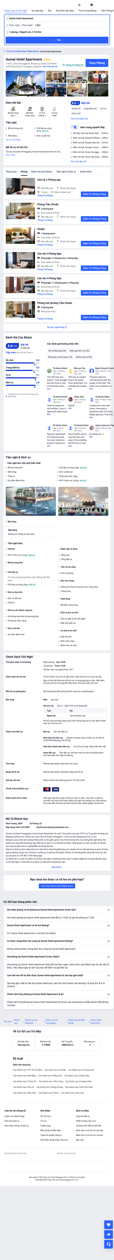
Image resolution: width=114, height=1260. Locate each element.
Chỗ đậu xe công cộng (69, 467)
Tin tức (43, 1121)
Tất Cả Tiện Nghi (13, 140)
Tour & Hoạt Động (87, 10)
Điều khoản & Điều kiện (50, 1130)
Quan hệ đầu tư (83, 1116)
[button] (85, 4)
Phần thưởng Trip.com (86, 1121)
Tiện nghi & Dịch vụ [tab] (66, 171)
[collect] (108, 1224)
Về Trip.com (45, 1116)
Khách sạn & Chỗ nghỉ (16, 10)
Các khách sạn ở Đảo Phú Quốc (79, 1087)
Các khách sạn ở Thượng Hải (81, 1070)
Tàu (49, 10)
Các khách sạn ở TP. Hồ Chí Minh (27, 1070)
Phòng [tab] (24, 171)
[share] (108, 1234)
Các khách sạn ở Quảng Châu (79, 1081)
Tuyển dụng (45, 1126)
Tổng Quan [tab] (11, 171)
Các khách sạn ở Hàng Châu (76, 1076)
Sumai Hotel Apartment (24, 59)
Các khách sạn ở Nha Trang (51, 1081)
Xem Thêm (10, 155)
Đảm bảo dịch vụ (12, 1121)
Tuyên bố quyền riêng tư (51, 1135)
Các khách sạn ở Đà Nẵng (24, 1076)
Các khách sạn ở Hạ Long (72, 1093)
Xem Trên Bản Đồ (78, 161)
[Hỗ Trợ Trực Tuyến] (108, 1244)
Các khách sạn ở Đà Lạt (23, 1087)
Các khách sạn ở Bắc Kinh (24, 1093)
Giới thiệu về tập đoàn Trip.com (54, 1140)
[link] (79, 4)
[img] (25, 83)
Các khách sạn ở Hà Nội (55, 1070)
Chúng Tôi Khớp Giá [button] (74, 65)
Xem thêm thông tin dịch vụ (17, 1126)
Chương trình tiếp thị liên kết (88, 1126)
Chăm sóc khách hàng (14, 1116)
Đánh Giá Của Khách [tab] (41, 171)
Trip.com (7, 1021)
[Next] (107, 500)
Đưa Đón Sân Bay (65, 10)
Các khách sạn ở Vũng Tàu (25, 1081)
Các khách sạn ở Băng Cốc (50, 1076)
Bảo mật (79, 1140)
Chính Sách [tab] (85, 171)
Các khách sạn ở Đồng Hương (49, 1087)
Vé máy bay (37, 10)
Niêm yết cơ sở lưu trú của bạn (89, 1130)
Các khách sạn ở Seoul (48, 1093)
